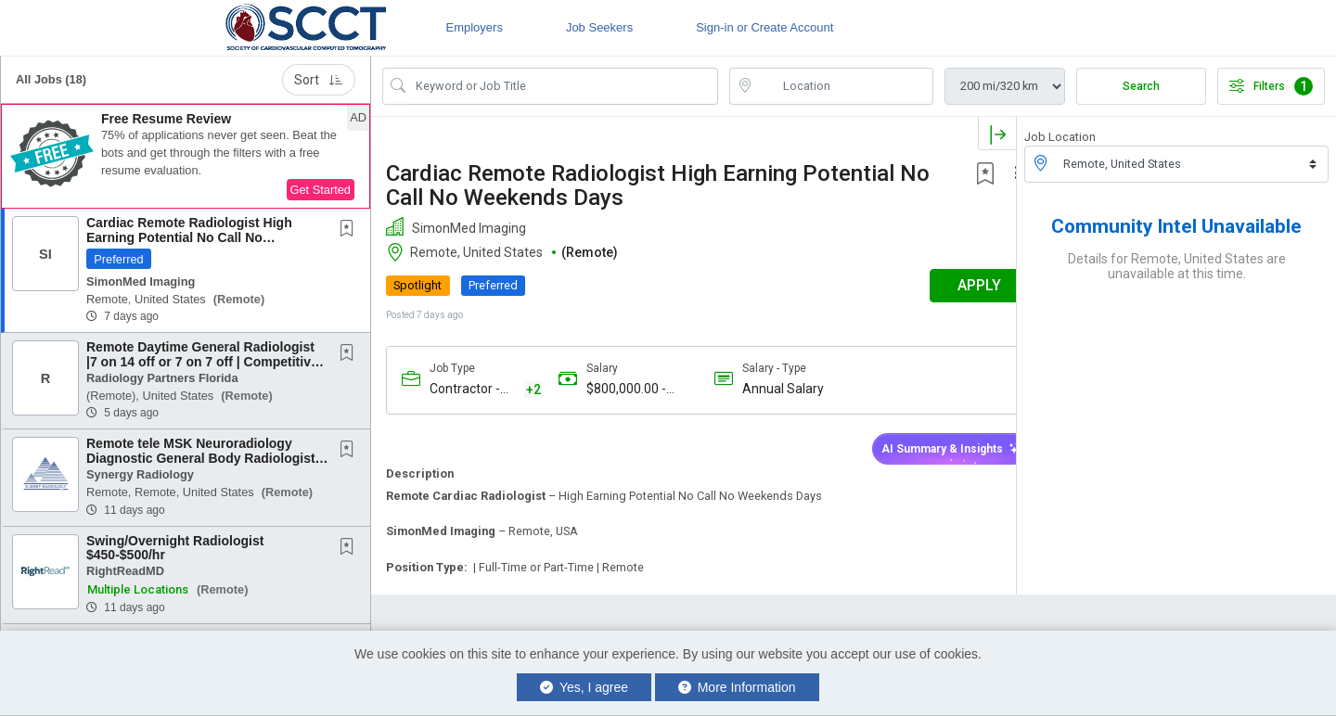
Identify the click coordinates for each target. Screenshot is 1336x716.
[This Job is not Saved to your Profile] (351, 230)
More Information (737, 687)
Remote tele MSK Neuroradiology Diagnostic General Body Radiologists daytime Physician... (204, 457)
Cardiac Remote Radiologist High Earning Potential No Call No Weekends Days (189, 237)
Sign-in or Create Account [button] (764, 27)
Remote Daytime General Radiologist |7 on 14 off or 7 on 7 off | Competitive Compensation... (202, 361)
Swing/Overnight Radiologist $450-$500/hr (174, 547)
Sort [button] (318, 79)
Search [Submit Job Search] (1141, 86)
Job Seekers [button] (599, 27)
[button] (185, 157)
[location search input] (844, 86)
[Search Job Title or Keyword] (563, 86)
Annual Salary (770, 388)
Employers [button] (473, 27)
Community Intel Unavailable (1176, 226)
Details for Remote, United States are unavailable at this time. (1177, 266)
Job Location (1060, 137)
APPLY (951, 285)
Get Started (320, 190)
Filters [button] (1271, 86)
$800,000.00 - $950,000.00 (619, 389)
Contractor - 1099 (465, 390)
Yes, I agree (584, 687)
